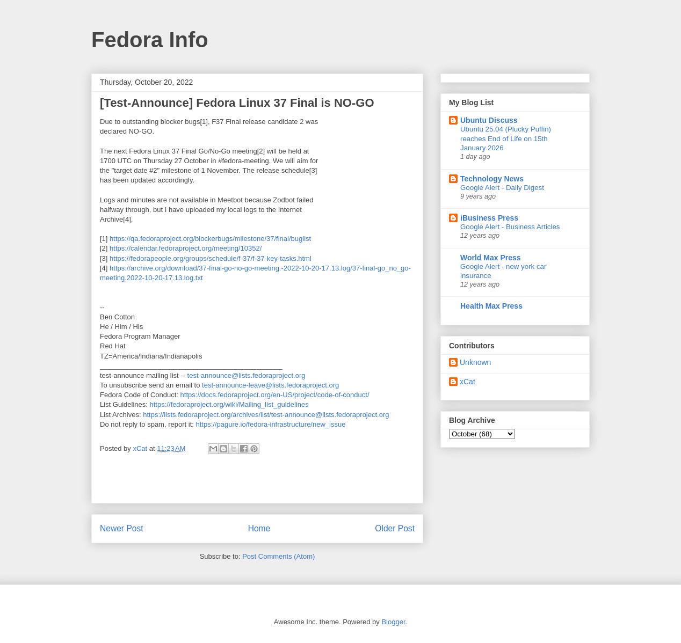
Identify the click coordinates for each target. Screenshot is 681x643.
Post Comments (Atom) (278, 556)
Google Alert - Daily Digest (502, 188)
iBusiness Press (489, 218)
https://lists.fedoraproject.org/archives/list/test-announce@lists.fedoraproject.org (266, 415)
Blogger (393, 622)
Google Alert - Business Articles (510, 227)
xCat (467, 381)
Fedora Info (149, 40)
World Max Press (490, 257)
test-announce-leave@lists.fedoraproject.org (270, 385)
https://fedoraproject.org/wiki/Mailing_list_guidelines (229, 404)
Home (259, 528)
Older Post (395, 528)
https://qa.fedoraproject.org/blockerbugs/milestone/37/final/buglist (210, 239)
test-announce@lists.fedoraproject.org (246, 375)
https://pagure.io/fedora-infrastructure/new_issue (270, 424)
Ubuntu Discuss (489, 120)
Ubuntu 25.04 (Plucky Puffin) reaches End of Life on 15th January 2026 (505, 138)
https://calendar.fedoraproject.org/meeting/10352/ (186, 248)
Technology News (492, 178)
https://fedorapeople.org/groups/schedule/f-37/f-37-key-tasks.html (210, 258)
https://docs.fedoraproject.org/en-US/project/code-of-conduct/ (275, 395)
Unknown (475, 362)
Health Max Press (491, 306)
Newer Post (121, 528)
